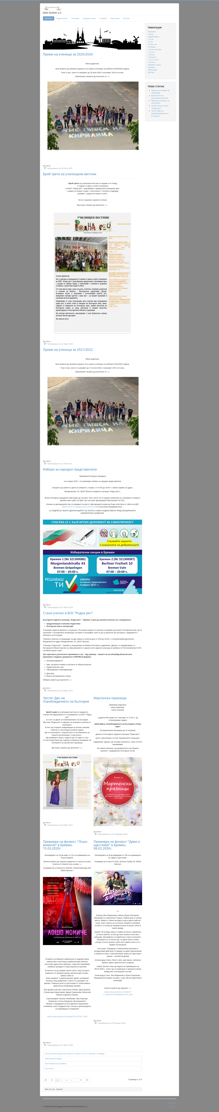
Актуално (49, 18)
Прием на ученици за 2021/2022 (68, 349)
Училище (75, 18)
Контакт (126, 18)
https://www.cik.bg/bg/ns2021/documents (80, 507)
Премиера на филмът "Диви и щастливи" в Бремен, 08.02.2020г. (116, 844)
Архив (151, 34)
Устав (151, 42)
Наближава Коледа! (53, 1059)
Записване (152, 57)
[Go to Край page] (87, 1080)
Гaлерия (103, 18)
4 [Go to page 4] (70, 1080)
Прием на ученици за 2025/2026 (68, 54)
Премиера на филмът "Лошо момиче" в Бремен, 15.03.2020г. (65, 844)
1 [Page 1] (57, 1080)
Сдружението (62, 18)
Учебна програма (155, 49)
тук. (106, 205)
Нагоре (173, 1106)
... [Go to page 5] (75, 1080)
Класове (152, 54)
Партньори (115, 18)
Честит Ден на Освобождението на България (66, 699)
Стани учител (154, 60)
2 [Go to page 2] (61, 1080)
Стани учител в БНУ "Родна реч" (68, 613)
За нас (151, 39)
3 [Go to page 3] (66, 1080)
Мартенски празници (109, 698)
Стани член (153, 44)
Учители (152, 52)
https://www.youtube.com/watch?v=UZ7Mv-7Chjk (67, 1016)
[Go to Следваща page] (81, 1080)
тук (108, 76)
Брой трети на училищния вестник (69, 174)
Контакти (152, 62)
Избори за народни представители (70, 469)
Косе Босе (49, 1068)
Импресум (171, 1103)
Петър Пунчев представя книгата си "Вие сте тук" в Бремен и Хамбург (75, 1054)
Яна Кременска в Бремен (55, 1063)
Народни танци (89, 18)
